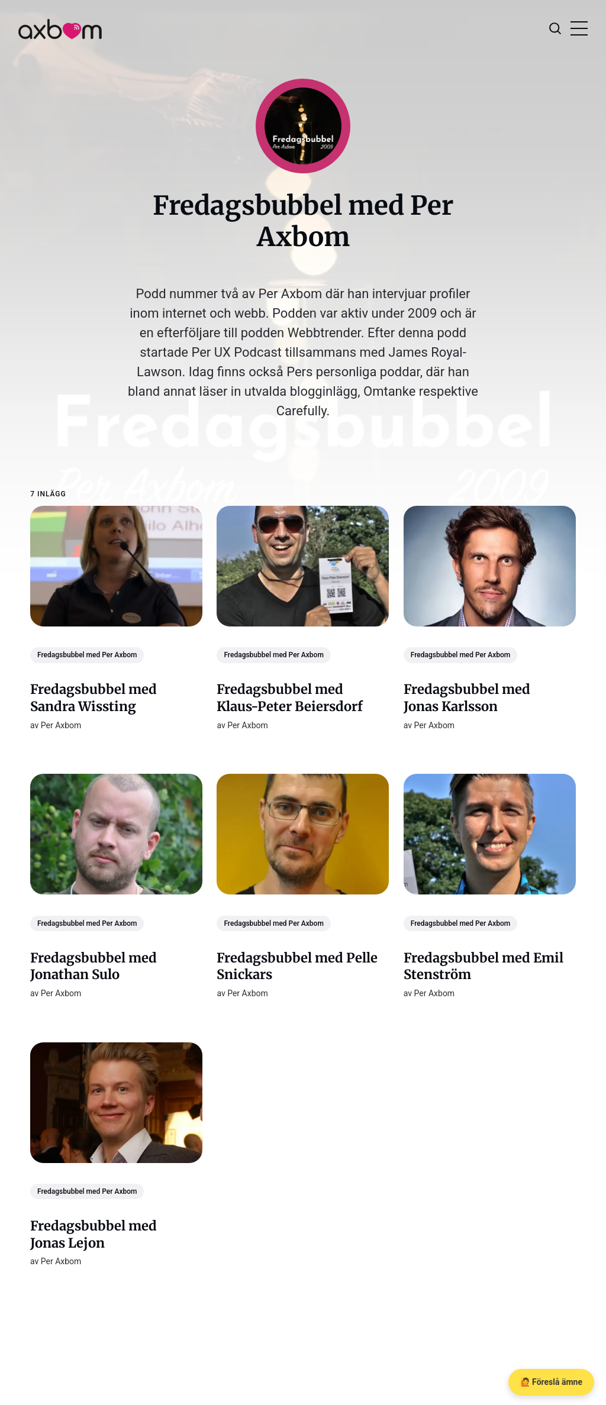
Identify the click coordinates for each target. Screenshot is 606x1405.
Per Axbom (61, 724)
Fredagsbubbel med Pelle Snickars (297, 966)
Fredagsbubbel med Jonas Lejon (93, 1234)
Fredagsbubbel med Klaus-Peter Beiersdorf (290, 698)
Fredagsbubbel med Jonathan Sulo (93, 966)
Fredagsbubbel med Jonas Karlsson (467, 698)
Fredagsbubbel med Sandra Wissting (93, 698)
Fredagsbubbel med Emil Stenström (483, 966)
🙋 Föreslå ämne (551, 1382)
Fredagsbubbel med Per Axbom (87, 655)
